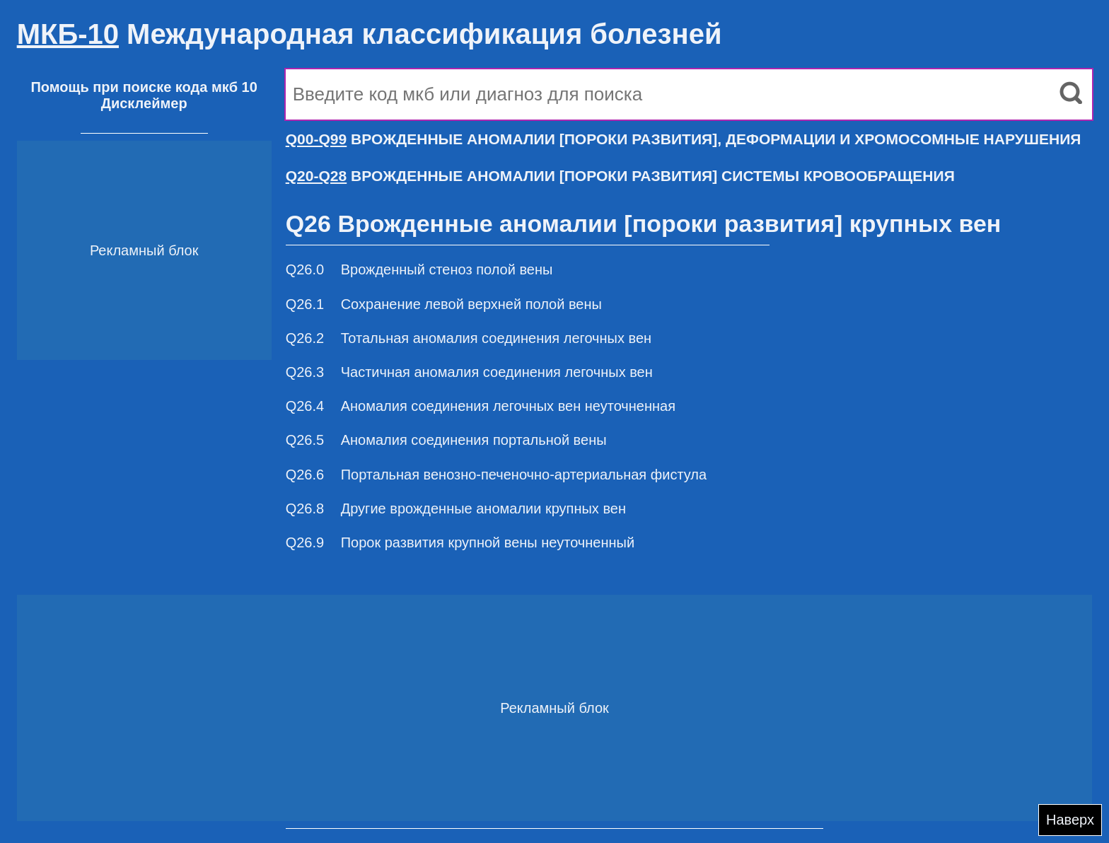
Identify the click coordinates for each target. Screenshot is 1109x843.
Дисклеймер (144, 103)
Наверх (1070, 819)
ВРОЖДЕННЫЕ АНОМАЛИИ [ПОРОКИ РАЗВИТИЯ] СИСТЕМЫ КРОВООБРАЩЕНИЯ (620, 176)
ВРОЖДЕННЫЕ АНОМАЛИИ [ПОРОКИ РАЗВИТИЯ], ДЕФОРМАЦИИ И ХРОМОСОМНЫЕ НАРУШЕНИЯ (683, 139)
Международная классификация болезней (369, 34)
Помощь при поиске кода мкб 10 (143, 87)
